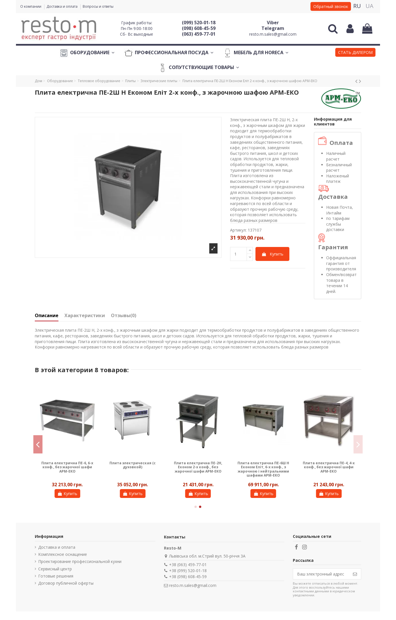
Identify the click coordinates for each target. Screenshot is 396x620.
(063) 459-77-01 (199, 34)
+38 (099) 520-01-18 (188, 570)
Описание (46, 316)
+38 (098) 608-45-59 (188, 576)
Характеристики (84, 316)
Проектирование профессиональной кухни (79, 561)
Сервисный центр (55, 569)
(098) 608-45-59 (199, 28)
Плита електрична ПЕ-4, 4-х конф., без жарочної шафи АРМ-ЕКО (329, 467)
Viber (273, 22)
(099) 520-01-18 (199, 22)
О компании (31, 6)
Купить (272, 254)
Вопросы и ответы (98, 6)
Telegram (272, 28)
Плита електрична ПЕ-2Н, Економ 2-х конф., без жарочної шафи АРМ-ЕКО (198, 467)
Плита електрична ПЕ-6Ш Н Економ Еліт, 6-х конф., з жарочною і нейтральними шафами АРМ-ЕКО (263, 469)
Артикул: (238, 230)
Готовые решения (55, 576)
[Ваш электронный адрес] (321, 574)
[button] (355, 53)
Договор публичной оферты (66, 583)
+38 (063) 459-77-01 (188, 564)
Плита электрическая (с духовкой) (132, 465)
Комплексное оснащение (62, 554)
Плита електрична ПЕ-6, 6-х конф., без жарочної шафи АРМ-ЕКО (67, 467)
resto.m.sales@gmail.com (273, 34)
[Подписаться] (355, 574)
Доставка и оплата (62, 6)
